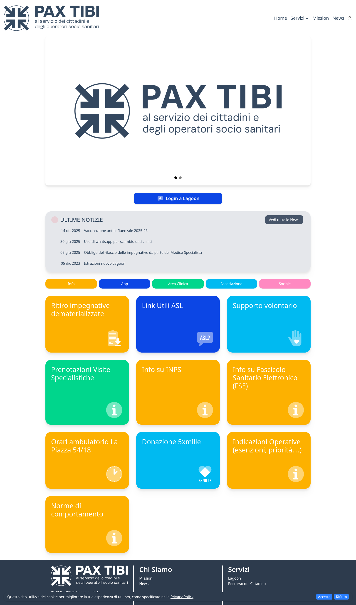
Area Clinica (178, 283)
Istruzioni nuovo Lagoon (104, 263)
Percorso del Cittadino (247, 583)
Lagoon (234, 578)
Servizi (300, 18)
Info (71, 283)
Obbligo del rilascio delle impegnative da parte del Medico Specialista (143, 252)
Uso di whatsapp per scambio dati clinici (118, 241)
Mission (321, 18)
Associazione (231, 283)
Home (280, 18)
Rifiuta (341, 596)
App (124, 283)
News (338, 18)
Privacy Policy (182, 596)
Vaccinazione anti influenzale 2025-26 (116, 230)
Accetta (324, 596)
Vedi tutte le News (284, 219)
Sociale (285, 283)
